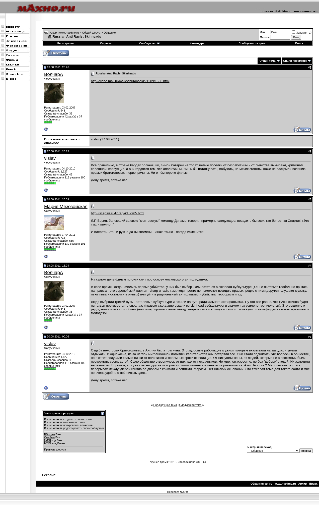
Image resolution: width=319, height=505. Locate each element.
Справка (105, 43)
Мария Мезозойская (65, 206)
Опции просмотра (295, 60)
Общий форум (91, 32)
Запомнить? (302, 32)
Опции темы (267, 60)
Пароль (264, 37)
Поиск (299, 43)
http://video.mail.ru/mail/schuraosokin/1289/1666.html (130, 81)
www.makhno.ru (285, 483)
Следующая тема (190, 404)
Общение (110, 32)
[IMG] (47, 440)
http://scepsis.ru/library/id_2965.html (117, 213)
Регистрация (66, 43)
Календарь (197, 43)
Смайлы (49, 437)
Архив (302, 483)
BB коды (49, 434)
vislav (95, 139)
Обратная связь (261, 483)
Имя (262, 32)
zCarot (184, 491)
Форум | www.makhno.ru (64, 32)
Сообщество (149, 43)
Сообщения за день (252, 43)
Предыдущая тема (165, 404)
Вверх (313, 483)
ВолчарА (53, 74)
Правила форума (55, 449)
